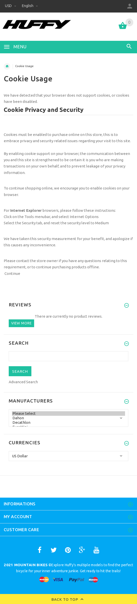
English (30, 6)
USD (11, 6)
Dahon (68, 418)
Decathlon (68, 422)
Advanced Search (23, 382)
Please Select (68, 413)
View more (21, 323)
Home (7, 66)
